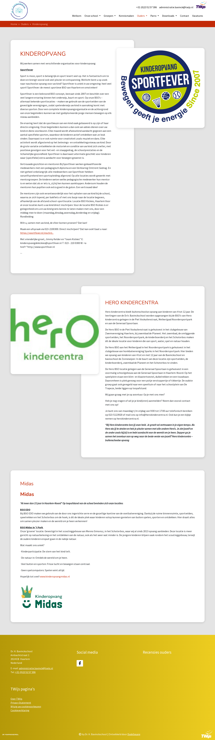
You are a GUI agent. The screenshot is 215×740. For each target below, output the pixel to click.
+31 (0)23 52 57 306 (146, 7)
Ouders (141, 15)
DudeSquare (133, 734)
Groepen (109, 15)
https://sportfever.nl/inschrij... (37, 246)
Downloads (168, 15)
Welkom (76, 15)
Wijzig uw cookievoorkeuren (26, 706)
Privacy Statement (21, 702)
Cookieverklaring (20, 710)
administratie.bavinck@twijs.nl (176, 7)
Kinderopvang (40, 24)
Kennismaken (126, 15)
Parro (153, 15)
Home (14, 24)
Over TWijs (16, 698)
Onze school (91, 15)
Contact (184, 15)
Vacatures (197, 15)
